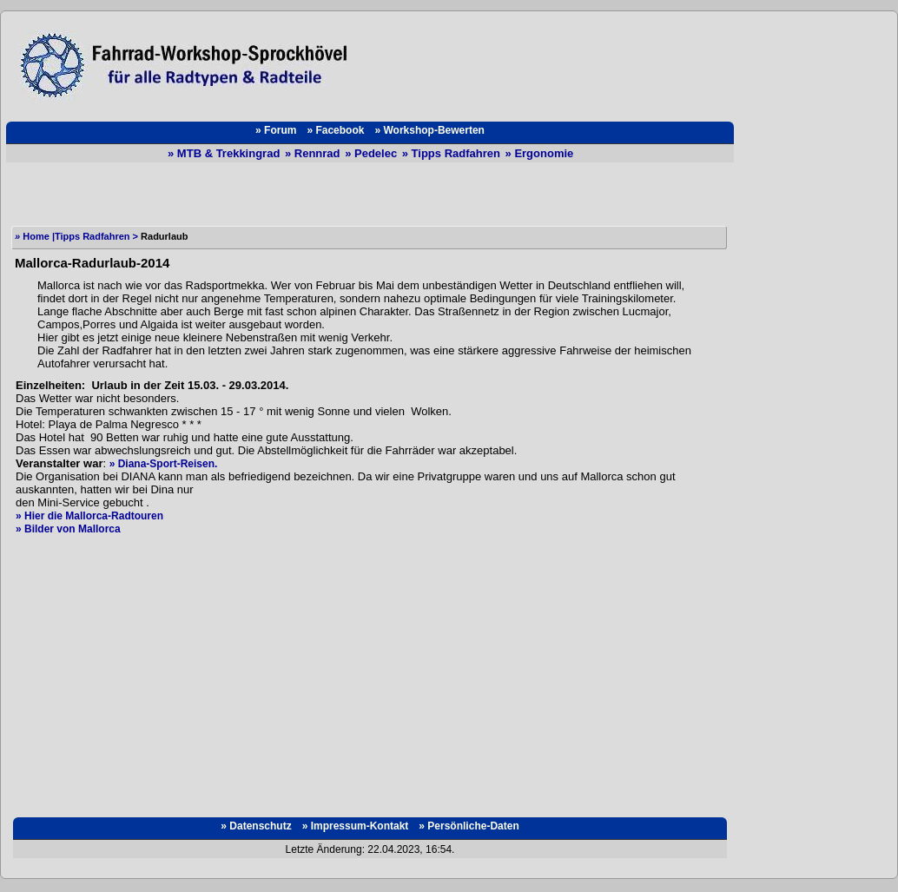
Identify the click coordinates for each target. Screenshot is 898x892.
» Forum (275, 130)
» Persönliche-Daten (468, 826)
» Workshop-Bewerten (429, 130)
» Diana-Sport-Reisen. (163, 464)
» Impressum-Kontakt (355, 826)
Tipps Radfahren (92, 236)
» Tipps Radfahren (453, 153)
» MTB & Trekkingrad (225, 153)
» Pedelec (372, 153)
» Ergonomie (539, 153)
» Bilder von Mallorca (68, 529)
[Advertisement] (549, 65)
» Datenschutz (256, 826)
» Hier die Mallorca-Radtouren (89, 516)
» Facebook (335, 130)
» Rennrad (314, 153)
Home (33, 236)
